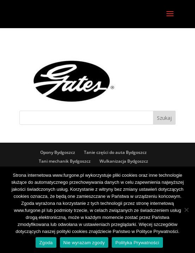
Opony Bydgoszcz (57, 152)
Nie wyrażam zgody (84, 242)
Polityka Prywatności (137, 242)
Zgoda (46, 242)
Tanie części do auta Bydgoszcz (115, 152)
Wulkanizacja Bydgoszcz (123, 161)
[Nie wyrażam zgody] (186, 209)
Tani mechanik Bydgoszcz (65, 161)
